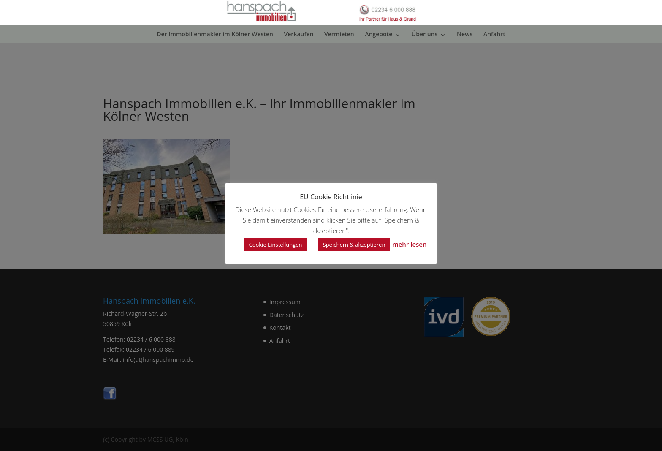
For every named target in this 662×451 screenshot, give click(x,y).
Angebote (378, 64)
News (464, 64)
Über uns (424, 64)
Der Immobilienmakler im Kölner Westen (215, 64)
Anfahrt (494, 64)
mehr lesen (409, 244)
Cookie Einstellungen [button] (275, 244)
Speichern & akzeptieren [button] (354, 244)
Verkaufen (299, 64)
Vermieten (339, 64)
